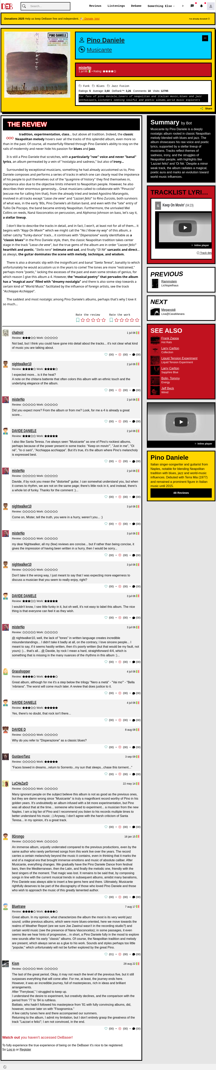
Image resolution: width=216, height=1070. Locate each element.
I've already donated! (199, 19)
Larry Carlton (170, 348)
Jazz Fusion (118, 86)
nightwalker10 (21, 363)
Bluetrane (18, 903)
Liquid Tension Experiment (179, 358)
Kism (15, 960)
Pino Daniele (106, 40)
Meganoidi (168, 310)
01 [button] (111, 951)
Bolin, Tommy (170, 378)
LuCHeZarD (20, 781)
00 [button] (111, 354)
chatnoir (18, 332)
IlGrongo (18, 834)
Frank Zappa (170, 338)
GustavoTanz (21, 754)
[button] (183, 6)
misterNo (85, 68)
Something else (160, 6)
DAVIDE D (19, 727)
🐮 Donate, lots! (90, 18)
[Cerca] (45, 6)
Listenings (116, 6)
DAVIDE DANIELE (24, 430)
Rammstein (169, 281)
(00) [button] (136, 355)
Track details (206, 253)
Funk (84, 86)
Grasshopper (21, 669)
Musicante (99, 50)
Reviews (95, 6)
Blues (98, 86)
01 (158, 205)
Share (206, 108)
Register (25, 1046)
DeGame (136, 6)
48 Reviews (181, 493)
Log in (11, 1046)
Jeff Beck (167, 388)
